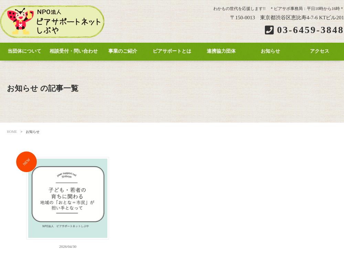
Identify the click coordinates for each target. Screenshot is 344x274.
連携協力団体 (221, 51)
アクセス (319, 51)
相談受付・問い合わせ (74, 51)
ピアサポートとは (172, 51)
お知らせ (270, 51)
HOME (12, 132)
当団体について (24, 51)
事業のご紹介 (122, 51)
